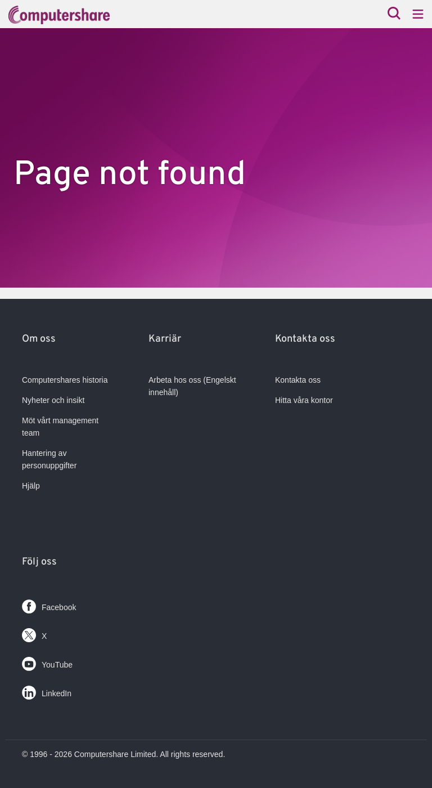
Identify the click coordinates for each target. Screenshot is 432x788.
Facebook (49, 604)
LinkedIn (46, 690)
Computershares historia (65, 379)
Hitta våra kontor (304, 400)
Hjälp (31, 485)
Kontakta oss (298, 379)
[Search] (394, 14)
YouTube (47, 661)
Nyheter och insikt (53, 400)
